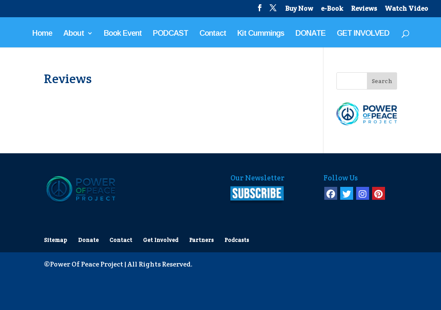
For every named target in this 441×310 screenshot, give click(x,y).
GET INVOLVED (363, 33)
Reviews (364, 9)
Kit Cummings (260, 33)
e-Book (332, 9)
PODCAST (170, 33)
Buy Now (299, 9)
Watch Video (406, 9)
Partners (201, 240)
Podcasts (236, 240)
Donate (88, 240)
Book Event (123, 33)
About (73, 33)
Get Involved (160, 240)
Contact (212, 33)
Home (42, 33)
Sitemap (55, 240)
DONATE (310, 33)
